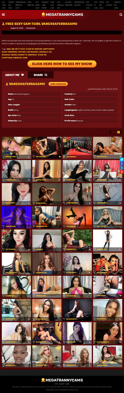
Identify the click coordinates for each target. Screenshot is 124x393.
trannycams (31, 28)
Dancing (38, 49)
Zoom (24, 58)
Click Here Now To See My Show (62, 64)
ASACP (61, 384)
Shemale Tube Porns (45, 5)
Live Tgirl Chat (4, 5)
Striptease (7, 58)
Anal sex (11, 49)
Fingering (12, 52)
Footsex (22, 52)
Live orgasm (32, 52)
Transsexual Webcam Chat (21, 5)
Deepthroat (48, 49)
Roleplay (6, 55)
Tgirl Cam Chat (52, 5)
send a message (58, 84)
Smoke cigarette (19, 55)
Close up (30, 49)
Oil (50, 52)
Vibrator (17, 58)
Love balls (43, 52)
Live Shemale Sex (60, 5)
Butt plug (20, 49)
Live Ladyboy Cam (89, 5)
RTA (56, 384)
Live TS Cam (95, 5)
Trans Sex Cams (101, 5)
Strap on (42, 55)
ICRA (67, 384)
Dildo (4, 52)
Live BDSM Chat (37, 5)
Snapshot (32, 55)
